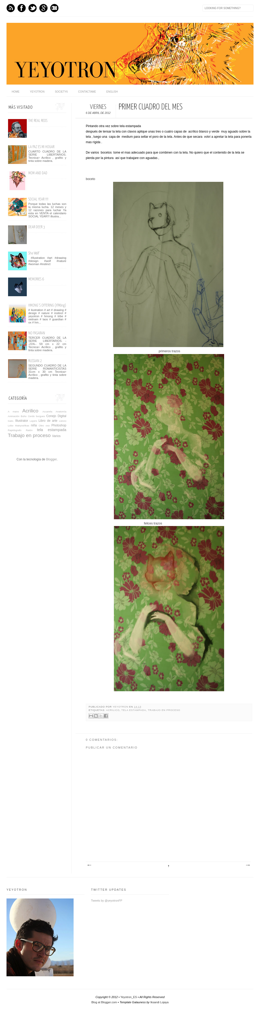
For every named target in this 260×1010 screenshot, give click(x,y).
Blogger (51, 459)
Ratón (29, 430)
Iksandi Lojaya (159, 1002)
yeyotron (121, 706)
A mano (13, 411)
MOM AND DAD (37, 173)
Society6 (61, 91)
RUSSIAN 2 (35, 361)
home (16, 91)
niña (34, 425)
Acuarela (47, 411)
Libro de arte (47, 421)
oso (48, 425)
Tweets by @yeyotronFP (106, 900)
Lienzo (62, 420)
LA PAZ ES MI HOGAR (41, 147)
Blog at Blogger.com (104, 1002)
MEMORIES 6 (36, 279)
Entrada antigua (247, 865)
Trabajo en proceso (164, 710)
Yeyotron (37, 91)
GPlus (43, 8)
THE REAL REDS (37, 121)
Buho (24, 416)
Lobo (10, 425)
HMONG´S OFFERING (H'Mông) (47, 305)
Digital (62, 416)
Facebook (21, 8)
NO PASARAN (36, 333)
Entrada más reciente (89, 865)
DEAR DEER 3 (36, 227)
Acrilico (113, 710)
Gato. (11, 420)
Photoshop (58, 425)
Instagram (54, 8)
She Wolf (33, 253)
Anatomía (61, 411)
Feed (10, 8)
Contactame (87, 91)
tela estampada (133, 710)
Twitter (32, 8)
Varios (56, 436)
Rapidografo (14, 430)
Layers (33, 420)
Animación (14, 416)
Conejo (51, 416)
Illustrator (21, 421)
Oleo (41, 425)
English (112, 91)
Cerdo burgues (36, 416)
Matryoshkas (22, 425)
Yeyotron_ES (128, 997)
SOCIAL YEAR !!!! (38, 199)
